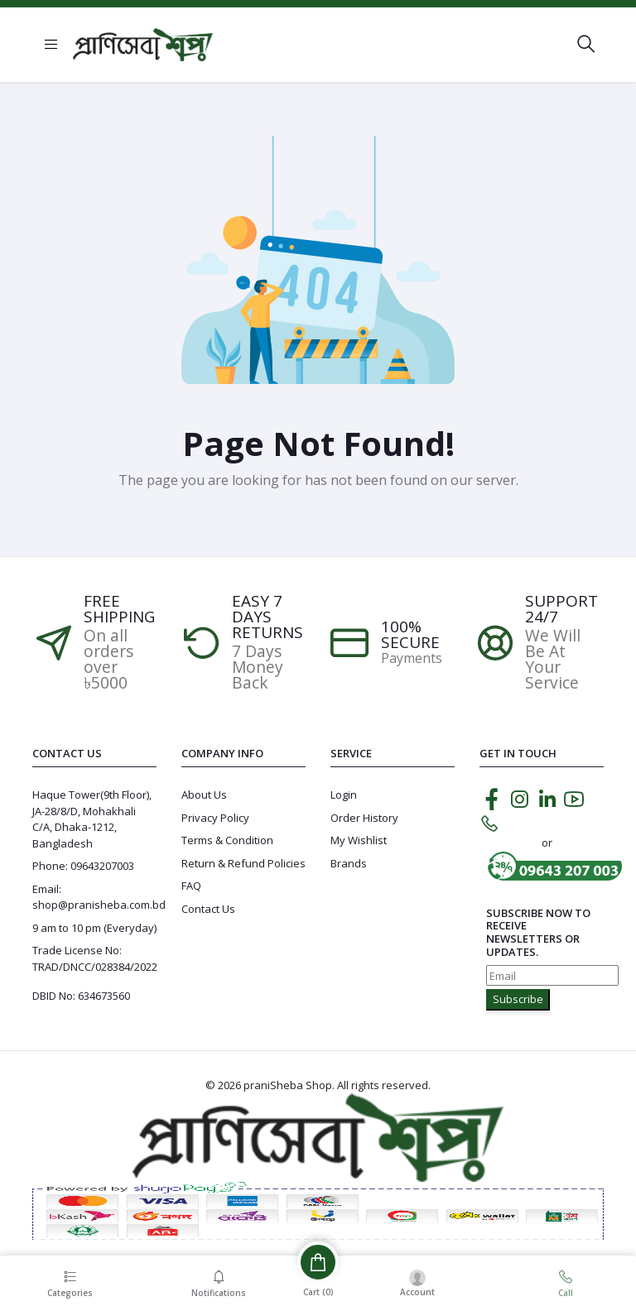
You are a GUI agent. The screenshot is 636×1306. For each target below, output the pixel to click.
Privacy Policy (215, 817)
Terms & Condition (227, 840)
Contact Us (208, 908)
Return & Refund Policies (243, 863)
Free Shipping (119, 609)
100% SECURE (410, 635)
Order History (364, 817)
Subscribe (518, 999)
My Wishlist (358, 840)
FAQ (191, 885)
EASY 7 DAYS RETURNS (267, 617)
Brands (348, 863)
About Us (204, 794)
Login (343, 794)
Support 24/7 (561, 609)
